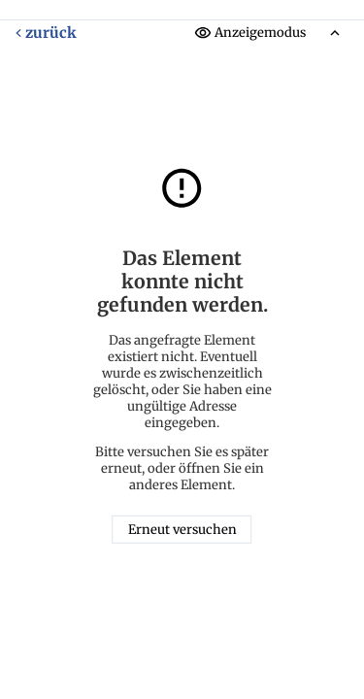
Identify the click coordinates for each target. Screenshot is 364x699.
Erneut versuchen (182, 529)
